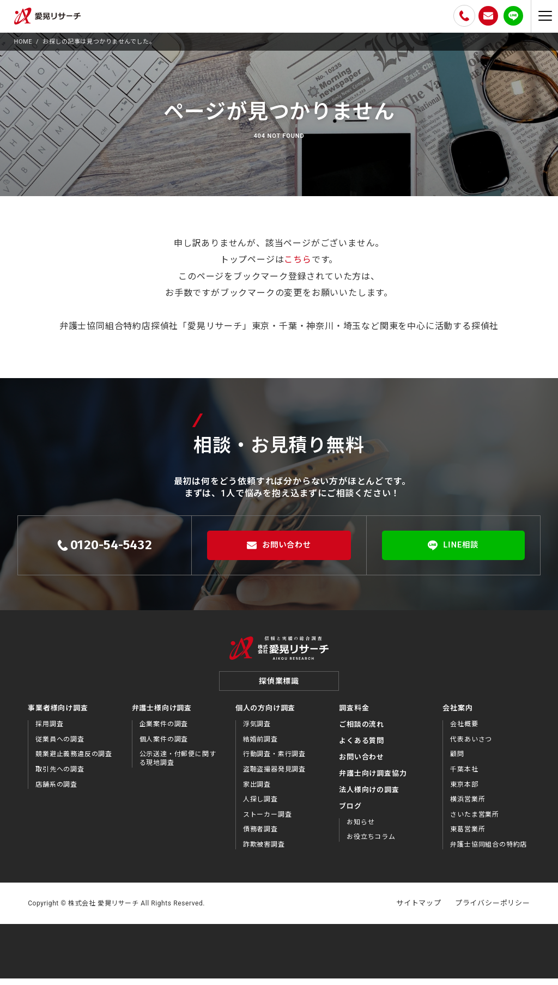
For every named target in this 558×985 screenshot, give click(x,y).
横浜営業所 (467, 805)
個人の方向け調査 (265, 714)
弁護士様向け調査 (162, 714)
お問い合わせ (279, 545)
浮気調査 (257, 730)
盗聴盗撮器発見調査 (274, 775)
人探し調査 (260, 805)
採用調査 (49, 730)
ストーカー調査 (267, 820)
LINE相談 (453, 545)
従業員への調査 (59, 745)
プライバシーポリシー (492, 909)
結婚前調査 (260, 745)
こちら (297, 259)
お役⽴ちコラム (371, 843)
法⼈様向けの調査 (369, 796)
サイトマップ (418, 909)
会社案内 (457, 714)
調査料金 (354, 714)
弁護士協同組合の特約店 (488, 850)
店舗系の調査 (56, 790)
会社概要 (464, 730)
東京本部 (464, 790)
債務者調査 (260, 836)
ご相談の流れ (361, 730)
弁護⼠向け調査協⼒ (373, 779)
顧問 (457, 760)
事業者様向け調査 (58, 714)
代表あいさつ (471, 745)
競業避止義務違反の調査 (73, 760)
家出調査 (257, 790)
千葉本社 (464, 775)
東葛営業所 (467, 836)
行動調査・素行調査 (274, 760)
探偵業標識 (279, 687)
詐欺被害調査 (264, 850)
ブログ (350, 812)
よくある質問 (361, 747)
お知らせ (360, 828)
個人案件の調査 (164, 745)
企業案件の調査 (164, 730)
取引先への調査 (59, 775)
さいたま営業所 (474, 820)
